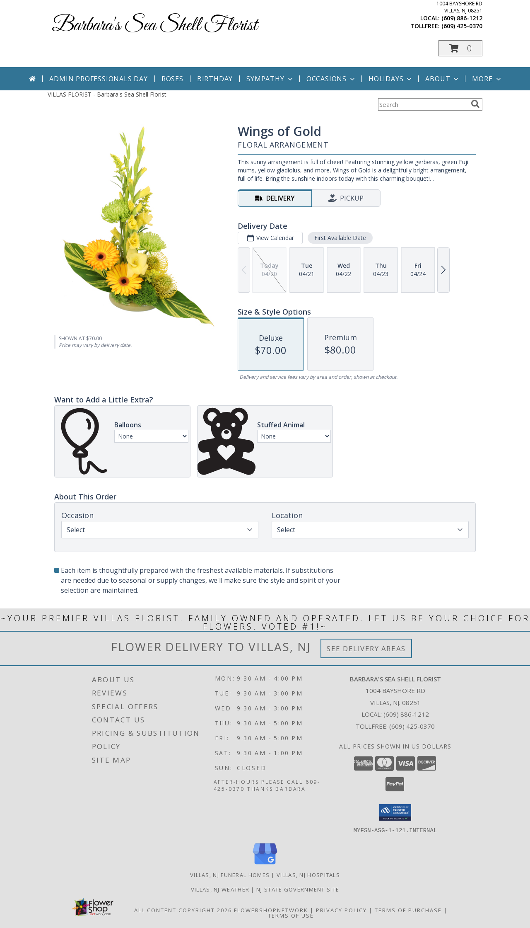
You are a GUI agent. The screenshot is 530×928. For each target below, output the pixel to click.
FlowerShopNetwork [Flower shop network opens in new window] (271, 909)
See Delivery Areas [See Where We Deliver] (366, 648)
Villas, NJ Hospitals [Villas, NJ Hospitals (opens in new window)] (308, 874)
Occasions (331, 78)
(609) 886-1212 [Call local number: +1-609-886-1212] (461, 18)
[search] (475, 104)
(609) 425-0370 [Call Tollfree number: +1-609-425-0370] (412, 726)
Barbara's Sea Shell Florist (155, 25)
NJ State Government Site (297, 889)
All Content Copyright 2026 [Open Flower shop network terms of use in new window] (183, 909)
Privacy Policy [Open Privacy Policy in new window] (341, 909)
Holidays (391, 78)
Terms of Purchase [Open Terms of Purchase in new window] (408, 909)
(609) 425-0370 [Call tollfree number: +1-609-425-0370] (461, 26)
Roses (172, 78)
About (442, 78)
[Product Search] (422, 104)
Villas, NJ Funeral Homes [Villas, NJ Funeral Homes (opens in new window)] (230, 874)
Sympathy (270, 78)
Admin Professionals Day (98, 78)
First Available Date (340, 238)
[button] (460, 48)
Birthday (215, 78)
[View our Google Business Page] (265, 864)
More (487, 78)
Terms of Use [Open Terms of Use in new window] (291, 915)
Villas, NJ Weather (220, 889)
